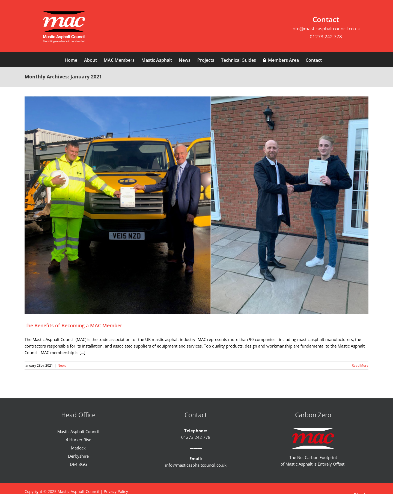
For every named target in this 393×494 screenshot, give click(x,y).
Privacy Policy (116, 491)
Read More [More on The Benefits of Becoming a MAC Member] (360, 365)
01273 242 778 (326, 36)
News (62, 365)
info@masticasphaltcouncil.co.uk (325, 28)
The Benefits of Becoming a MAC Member (73, 325)
